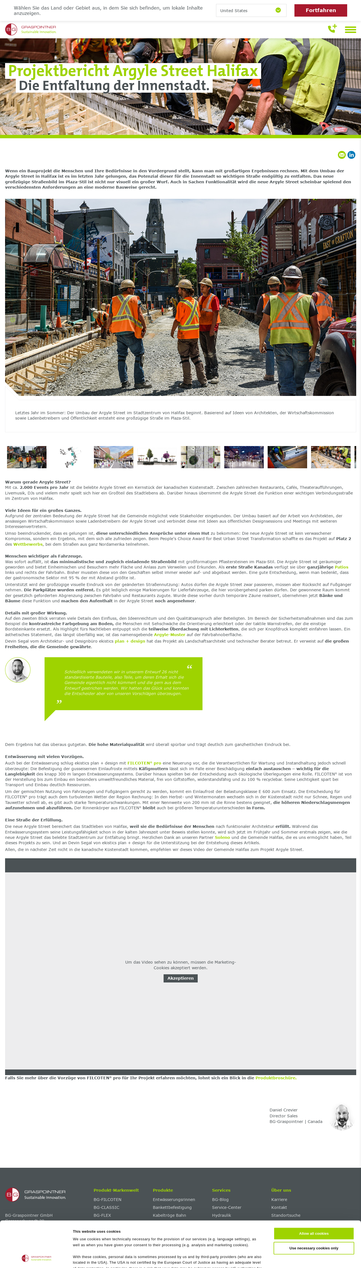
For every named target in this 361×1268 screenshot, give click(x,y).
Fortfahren (321, 10)
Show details (274, 1257)
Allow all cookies (314, 1191)
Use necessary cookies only (313, 1205)
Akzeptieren (181, 978)
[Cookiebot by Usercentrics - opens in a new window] (36, 1257)
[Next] (348, 320)
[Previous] (12, 320)
